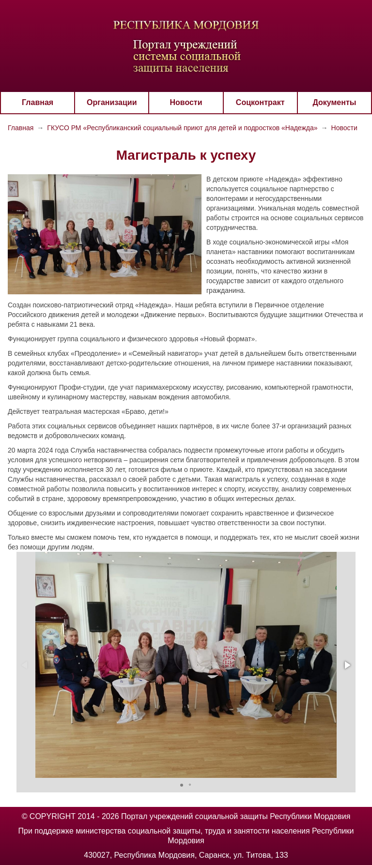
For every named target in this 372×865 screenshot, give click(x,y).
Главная (37, 102)
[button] (347, 665)
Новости (186, 102)
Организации (112, 102)
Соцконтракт (260, 102)
